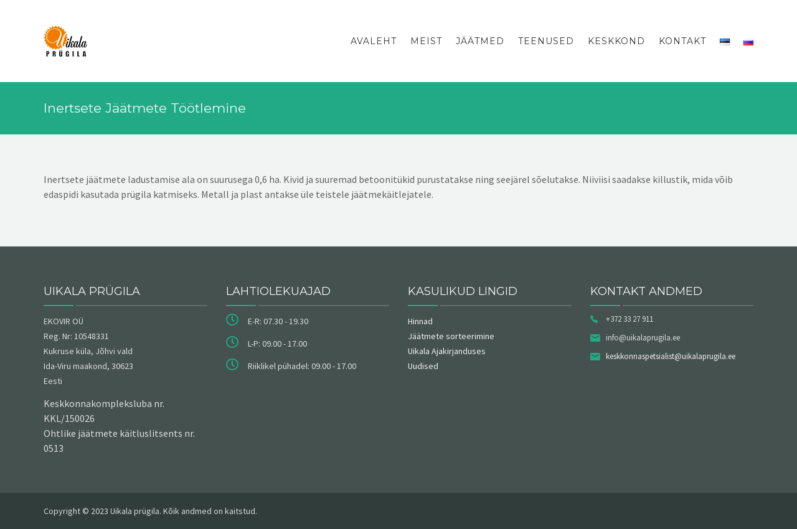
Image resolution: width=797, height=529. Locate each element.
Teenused (546, 41)
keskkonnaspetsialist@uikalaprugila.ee (670, 356)
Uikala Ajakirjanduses (447, 351)
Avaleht (374, 41)
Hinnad (420, 321)
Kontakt (682, 41)
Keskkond (616, 41)
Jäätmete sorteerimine (451, 336)
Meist (426, 41)
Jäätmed (480, 41)
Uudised (423, 366)
